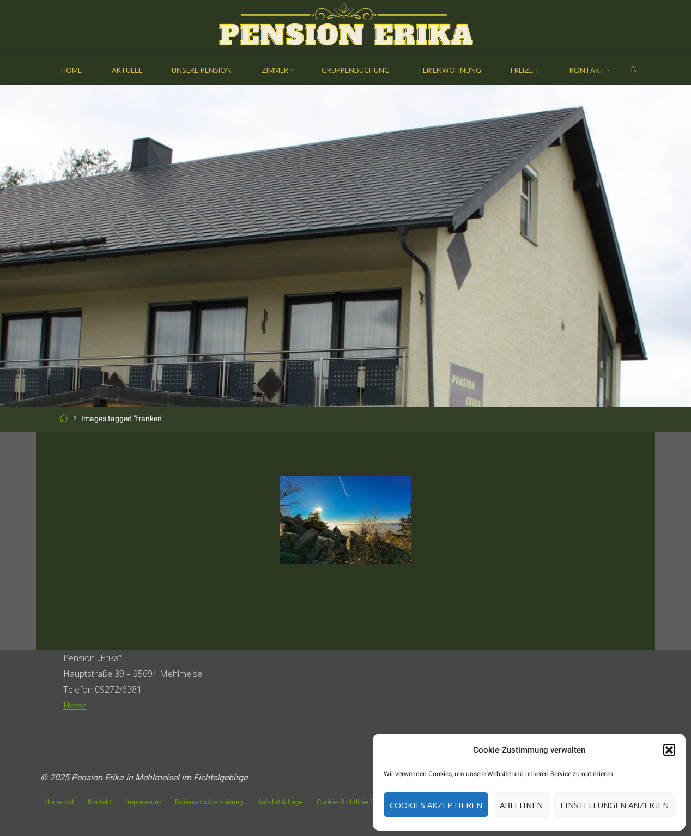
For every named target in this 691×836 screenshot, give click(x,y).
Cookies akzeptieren (436, 804)
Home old (59, 802)
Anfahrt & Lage (280, 802)
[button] (669, 749)
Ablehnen (521, 804)
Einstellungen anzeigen (614, 804)
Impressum (143, 802)
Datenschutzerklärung (209, 802)
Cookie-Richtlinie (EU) (350, 802)
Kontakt (100, 802)
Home (75, 705)
